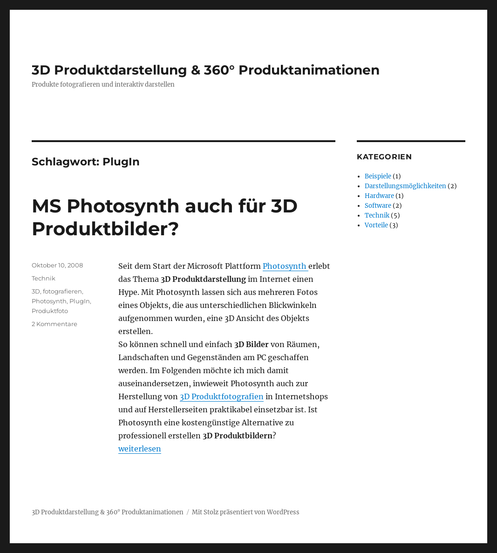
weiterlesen (139, 448)
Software (378, 206)
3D (36, 291)
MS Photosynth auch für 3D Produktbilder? (165, 217)
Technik (43, 278)
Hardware (379, 196)
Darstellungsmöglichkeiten (405, 186)
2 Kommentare (54, 324)
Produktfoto (50, 310)
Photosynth (285, 266)
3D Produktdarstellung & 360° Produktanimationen (206, 70)
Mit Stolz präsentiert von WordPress (246, 512)
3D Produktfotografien (222, 396)
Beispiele (378, 176)
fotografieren (62, 291)
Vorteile (376, 225)
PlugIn (79, 301)
